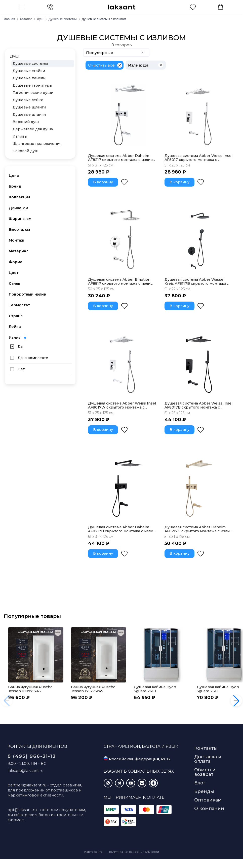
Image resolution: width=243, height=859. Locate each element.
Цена (14, 175)
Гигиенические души (33, 92)
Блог (200, 783)
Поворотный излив (27, 294)
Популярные (116, 52)
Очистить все (101, 65)
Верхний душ (26, 122)
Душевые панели (29, 78)
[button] (236, 700)
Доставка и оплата (207, 759)
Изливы (20, 136)
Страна (16, 316)
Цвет (14, 272)
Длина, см (18, 208)
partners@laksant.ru (27, 785)
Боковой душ (25, 151)
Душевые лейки (28, 100)
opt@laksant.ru (22, 809)
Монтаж (16, 240)
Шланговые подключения (37, 143)
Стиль (14, 283)
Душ (14, 56)
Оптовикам (208, 800)
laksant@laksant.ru (26, 770)
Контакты (206, 748)
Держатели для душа (33, 129)
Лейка (15, 326)
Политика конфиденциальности (133, 851)
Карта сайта (93, 851)
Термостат (19, 305)
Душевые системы (30, 63)
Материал (18, 251)
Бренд (15, 186)
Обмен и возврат (205, 772)
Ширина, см (20, 218)
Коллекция (19, 197)
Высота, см (19, 229)
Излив (17, 337)
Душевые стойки (29, 71)
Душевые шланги (29, 107)
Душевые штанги (29, 114)
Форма (15, 262)
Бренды (204, 791)
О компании (209, 808)
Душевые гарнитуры (32, 85)
